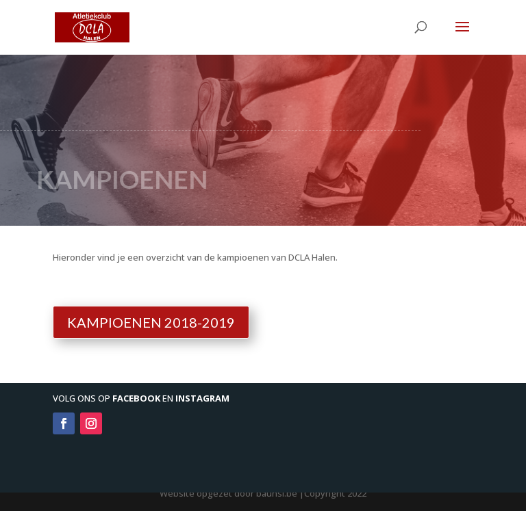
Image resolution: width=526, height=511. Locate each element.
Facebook (136, 398)
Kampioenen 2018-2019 (151, 322)
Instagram (202, 398)
